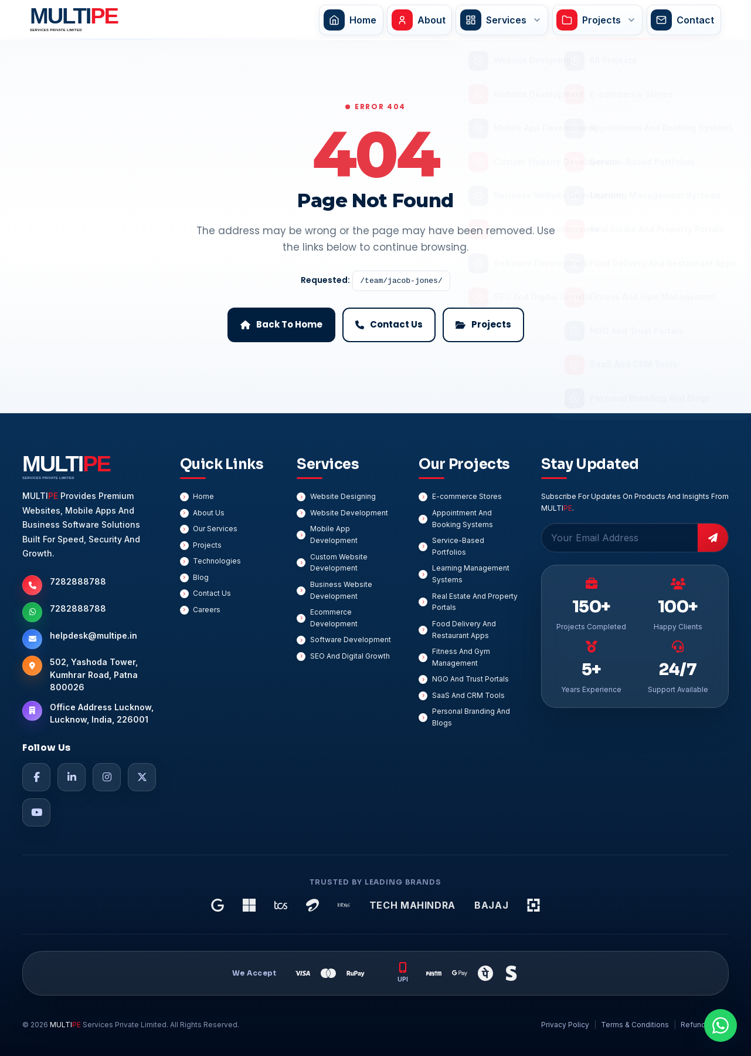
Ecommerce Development (334, 618)
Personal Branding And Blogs (471, 717)
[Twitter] (142, 777)
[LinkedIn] (71, 777)
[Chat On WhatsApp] (720, 1025)
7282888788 (78, 581)
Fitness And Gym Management (461, 657)
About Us (209, 512)
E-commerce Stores (467, 496)
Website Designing (343, 496)
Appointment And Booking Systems (462, 518)
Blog (201, 577)
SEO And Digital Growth (350, 656)
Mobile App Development (334, 534)
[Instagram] (107, 777)
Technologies (217, 560)
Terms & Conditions (635, 1024)
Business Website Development (341, 590)
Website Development (349, 512)
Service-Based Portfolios (458, 546)
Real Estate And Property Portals (475, 602)
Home (203, 496)
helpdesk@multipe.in (93, 635)
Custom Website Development (339, 562)
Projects (207, 545)
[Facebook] (36, 777)
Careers (206, 609)
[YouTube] (36, 812)
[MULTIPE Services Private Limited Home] (71, 20)
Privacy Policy (565, 1024)
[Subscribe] (713, 538)
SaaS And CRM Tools (468, 695)
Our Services (215, 528)
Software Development (350, 639)
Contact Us (212, 593)
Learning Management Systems (470, 574)
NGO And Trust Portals (470, 678)
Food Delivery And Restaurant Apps (464, 629)
